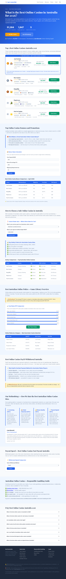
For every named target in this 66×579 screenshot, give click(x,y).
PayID (56, 2)
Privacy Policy (51, 551)
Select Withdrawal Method (13, 462)
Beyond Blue (10, 490)
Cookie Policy (51, 554)
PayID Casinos (23, 556)
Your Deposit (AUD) (11, 157)
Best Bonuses (22, 553)
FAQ (60, 2)
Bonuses (47, 2)
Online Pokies (22, 554)
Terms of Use (51, 553)
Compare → (10, 468)
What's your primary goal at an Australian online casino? (20, 224)
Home (6, 9)
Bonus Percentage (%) (12, 162)
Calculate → (10, 173)
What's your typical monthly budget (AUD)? (17, 229)
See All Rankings (27, 34)
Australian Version (23, 558)
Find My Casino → (12, 235)
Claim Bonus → (53, 62)
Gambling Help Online (12, 488)
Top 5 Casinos (40, 2)
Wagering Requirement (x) (13, 167)
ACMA (35, 554)
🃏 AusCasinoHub (10, 2)
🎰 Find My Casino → (12, 34)
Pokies (51, 2)
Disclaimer (50, 556)
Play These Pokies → (33, 327)
